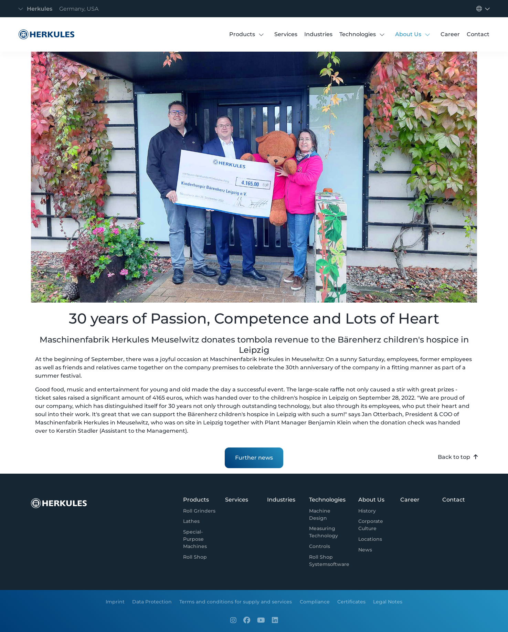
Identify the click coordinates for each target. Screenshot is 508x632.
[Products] (242, 34)
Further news (254, 457)
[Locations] (370, 539)
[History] (367, 511)
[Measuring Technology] (329, 532)
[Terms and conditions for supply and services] (235, 601)
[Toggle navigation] (60, 8)
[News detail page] (44, 34)
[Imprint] (114, 601)
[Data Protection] (152, 601)
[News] (365, 550)
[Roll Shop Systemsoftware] (329, 561)
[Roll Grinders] (199, 511)
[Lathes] (191, 521)
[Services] (285, 34)
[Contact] (478, 34)
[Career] (450, 34)
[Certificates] (351, 601)
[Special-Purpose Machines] (199, 539)
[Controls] (319, 546)
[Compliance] (315, 601)
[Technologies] (357, 34)
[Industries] (318, 34)
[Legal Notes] (387, 601)
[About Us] (408, 34)
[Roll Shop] (195, 557)
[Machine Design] (329, 515)
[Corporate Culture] (375, 525)
